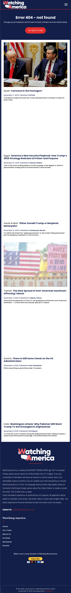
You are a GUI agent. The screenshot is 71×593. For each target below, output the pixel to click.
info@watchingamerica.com (23, 510)
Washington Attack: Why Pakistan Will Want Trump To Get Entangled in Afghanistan (33, 425)
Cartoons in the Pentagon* (27, 90)
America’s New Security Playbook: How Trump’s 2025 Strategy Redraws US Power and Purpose (35, 157)
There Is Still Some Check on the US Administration (28, 360)
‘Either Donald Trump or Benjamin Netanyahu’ (31, 224)
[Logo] (21, 4)
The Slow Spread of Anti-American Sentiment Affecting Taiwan (35, 292)
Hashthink (49, 591)
